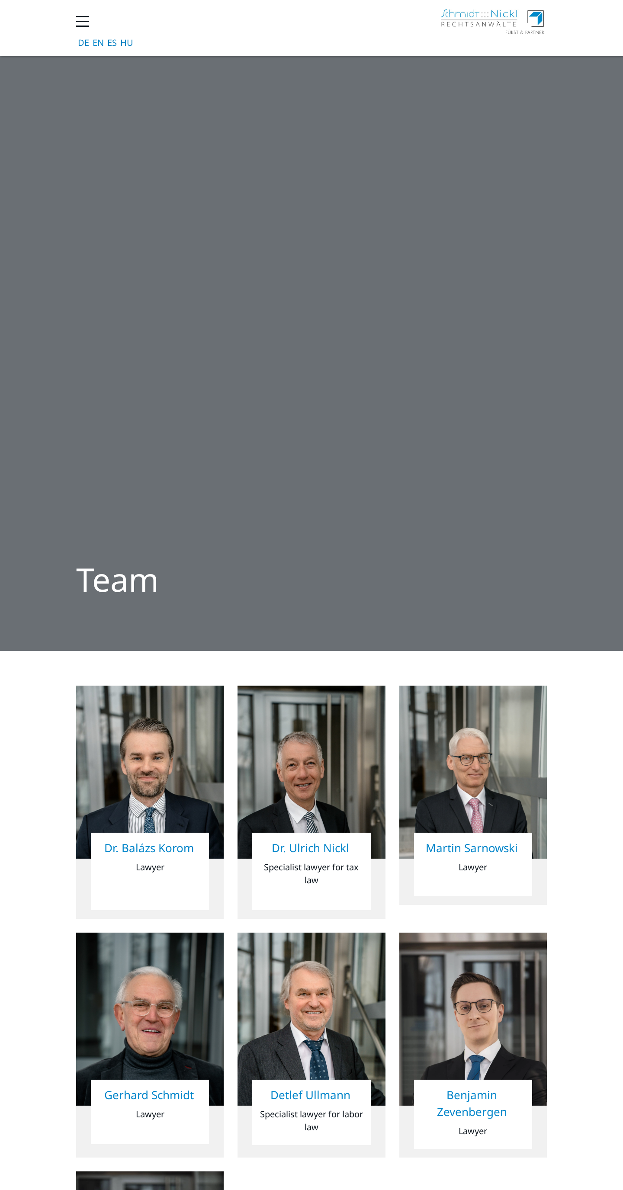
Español (112, 42)
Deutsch (83, 42)
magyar (126, 42)
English (98, 42)
